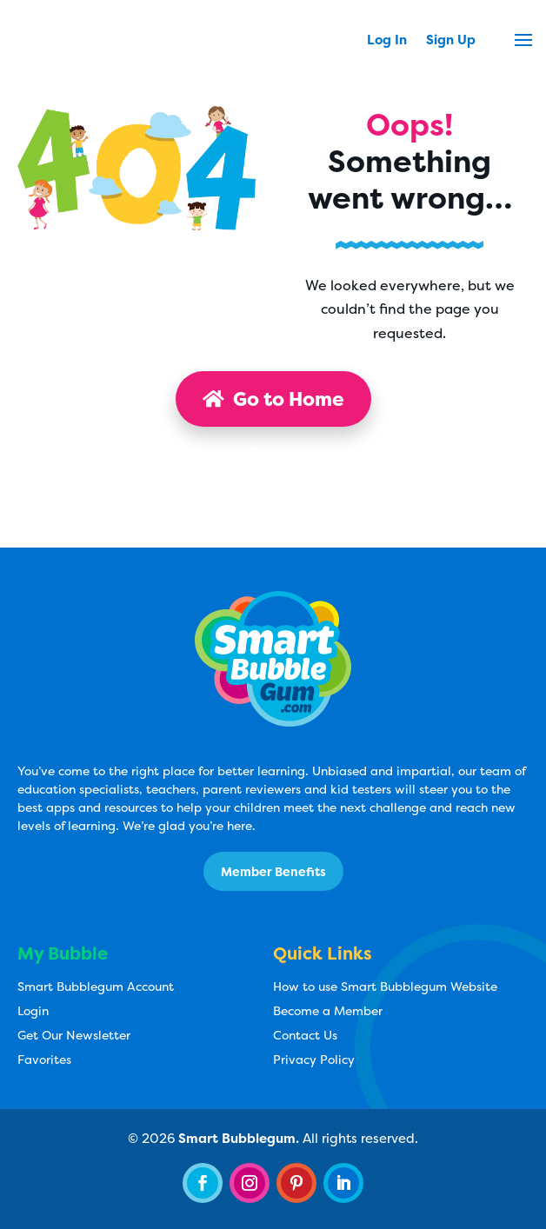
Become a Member (328, 1010)
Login (33, 1010)
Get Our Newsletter (73, 1034)
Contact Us (305, 1034)
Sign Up (451, 41)
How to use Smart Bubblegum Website (385, 986)
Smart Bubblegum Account (95, 986)
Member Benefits (273, 871)
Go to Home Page (273, 406)
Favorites (44, 1059)
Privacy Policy (314, 1059)
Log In (387, 41)
